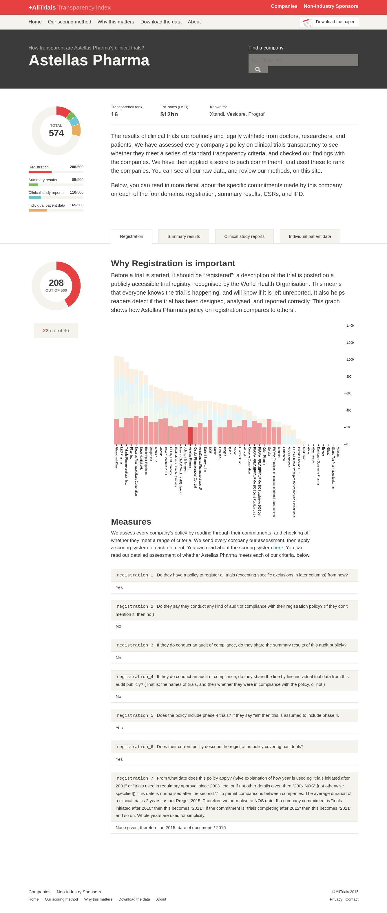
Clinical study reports (244, 236)
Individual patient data (310, 236)
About (194, 22)
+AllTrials (70, 7)
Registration (131, 236)
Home (35, 22)
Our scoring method (69, 22)
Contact (352, 899)
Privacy (336, 899)
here (278, 547)
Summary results (183, 236)
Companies (284, 6)
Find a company (266, 48)
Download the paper (335, 21)
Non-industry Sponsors (331, 6)
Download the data (161, 22)
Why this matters (116, 22)
